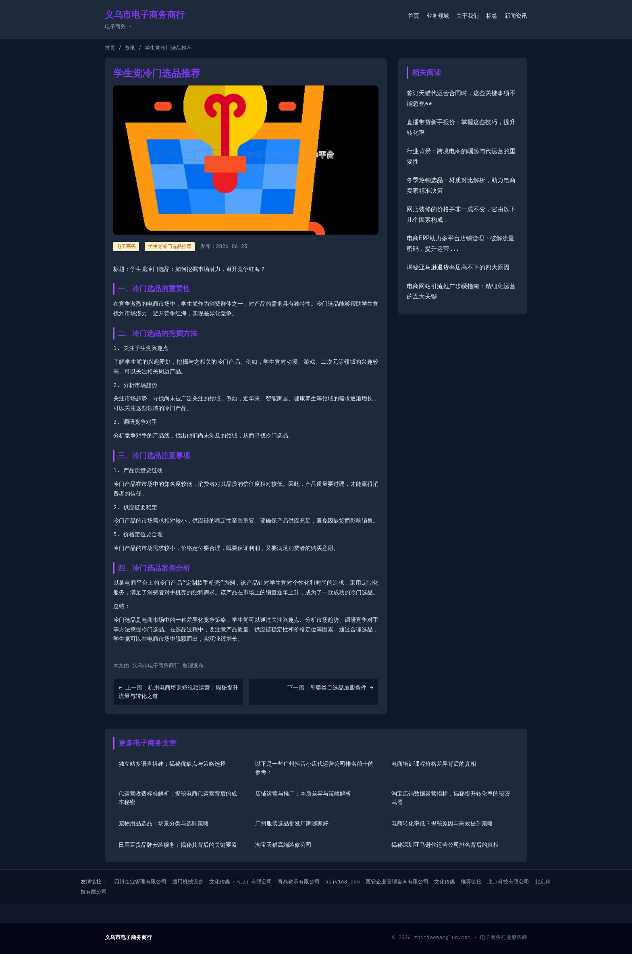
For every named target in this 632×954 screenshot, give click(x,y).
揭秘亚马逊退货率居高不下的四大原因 (458, 267)
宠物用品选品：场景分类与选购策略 (163, 823)
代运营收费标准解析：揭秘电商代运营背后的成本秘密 (177, 798)
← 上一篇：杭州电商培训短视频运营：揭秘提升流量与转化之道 (178, 692)
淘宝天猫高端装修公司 (283, 844)
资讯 (130, 47)
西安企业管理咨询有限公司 (397, 881)
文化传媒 (444, 881)
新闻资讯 (516, 15)
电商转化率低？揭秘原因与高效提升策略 (442, 823)
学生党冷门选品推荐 (169, 246)
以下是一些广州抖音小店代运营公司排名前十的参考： (314, 768)
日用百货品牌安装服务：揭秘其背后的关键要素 (177, 844)
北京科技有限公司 (508, 881)
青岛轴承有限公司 (299, 881)
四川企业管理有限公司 (140, 881)
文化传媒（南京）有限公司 (240, 881)
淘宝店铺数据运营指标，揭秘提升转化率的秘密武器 (450, 798)
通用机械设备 (188, 881)
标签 (491, 15)
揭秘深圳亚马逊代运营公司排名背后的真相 (445, 844)
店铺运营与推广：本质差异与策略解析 (303, 793)
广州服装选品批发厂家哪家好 (291, 823)
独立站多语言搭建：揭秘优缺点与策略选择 (172, 763)
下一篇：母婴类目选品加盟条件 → (330, 687)
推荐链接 (471, 881)
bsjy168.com (342, 881)
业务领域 (437, 15)
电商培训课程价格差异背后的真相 (433, 763)
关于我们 (467, 15)
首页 (413, 15)
